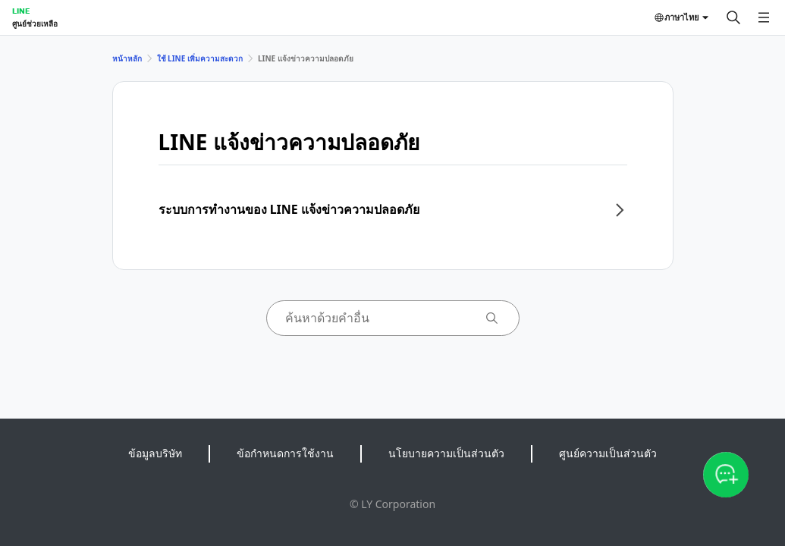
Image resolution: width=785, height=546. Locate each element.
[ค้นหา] (733, 17)
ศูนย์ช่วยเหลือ (35, 23)
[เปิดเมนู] (764, 17)
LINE (21, 10)
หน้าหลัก (127, 58)
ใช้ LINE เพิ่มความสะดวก (200, 58)
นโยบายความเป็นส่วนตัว (446, 453)
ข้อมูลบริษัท (155, 453)
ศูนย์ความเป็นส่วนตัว (608, 453)
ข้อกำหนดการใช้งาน (285, 453)
